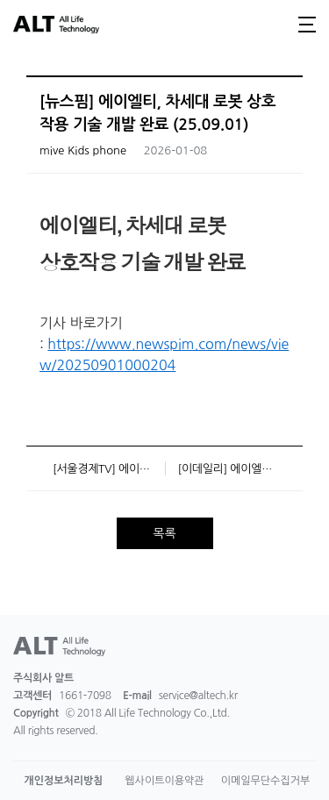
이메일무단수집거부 (266, 780)
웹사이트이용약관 (164, 780)
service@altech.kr (198, 695)
